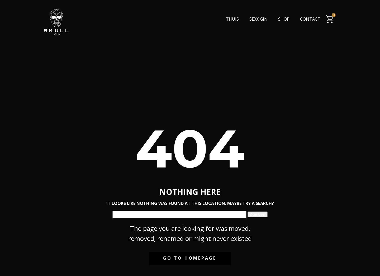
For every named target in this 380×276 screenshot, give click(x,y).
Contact (310, 19)
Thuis (232, 19)
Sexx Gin (258, 19)
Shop (283, 19)
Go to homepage (189, 258)
